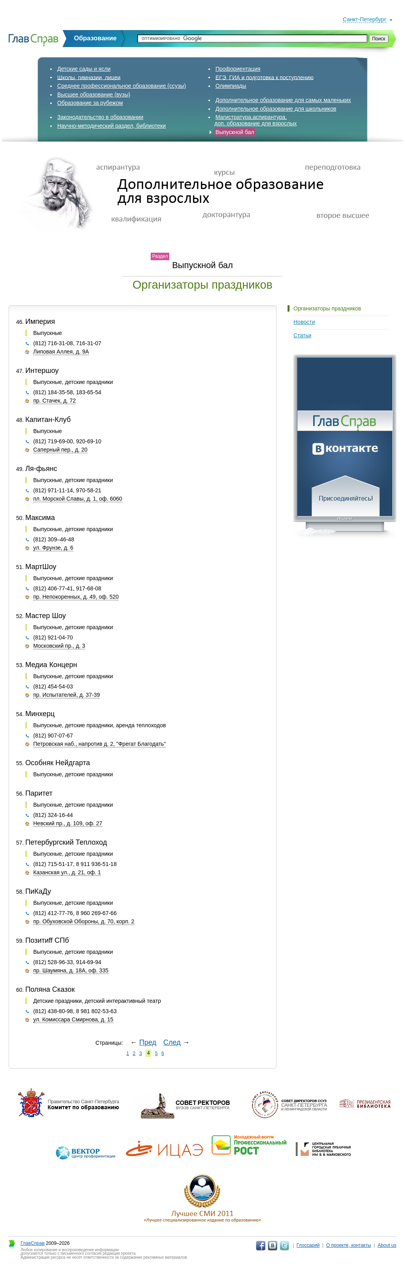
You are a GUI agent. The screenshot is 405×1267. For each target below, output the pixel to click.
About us (387, 1245)
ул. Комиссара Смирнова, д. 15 (73, 1019)
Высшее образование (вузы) (94, 94)
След (172, 1042)
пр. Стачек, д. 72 (54, 400)
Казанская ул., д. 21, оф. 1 (67, 872)
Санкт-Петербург (364, 19)
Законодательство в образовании (100, 117)
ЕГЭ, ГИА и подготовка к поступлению (265, 77)
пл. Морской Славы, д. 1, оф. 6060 (77, 498)
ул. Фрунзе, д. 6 (53, 548)
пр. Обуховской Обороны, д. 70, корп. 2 (83, 921)
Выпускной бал (235, 132)
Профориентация (238, 69)
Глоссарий (308, 1245)
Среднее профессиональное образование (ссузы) (121, 86)
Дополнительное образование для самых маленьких (283, 100)
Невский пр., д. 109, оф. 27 (67, 823)
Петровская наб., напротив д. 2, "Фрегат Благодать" (99, 744)
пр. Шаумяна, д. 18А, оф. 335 (70, 970)
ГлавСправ (33, 1243)
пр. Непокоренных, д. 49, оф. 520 (76, 597)
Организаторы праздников (327, 308)
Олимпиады (231, 86)
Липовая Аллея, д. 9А (61, 351)
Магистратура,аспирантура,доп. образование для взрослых (255, 120)
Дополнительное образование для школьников (276, 109)
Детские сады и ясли (84, 69)
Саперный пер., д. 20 (60, 449)
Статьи (302, 335)
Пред (147, 1042)
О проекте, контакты (348, 1245)
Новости (304, 322)
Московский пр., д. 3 (59, 646)
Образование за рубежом (90, 103)
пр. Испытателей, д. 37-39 (66, 695)
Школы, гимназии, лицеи (89, 77)
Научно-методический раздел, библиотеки (111, 126)
